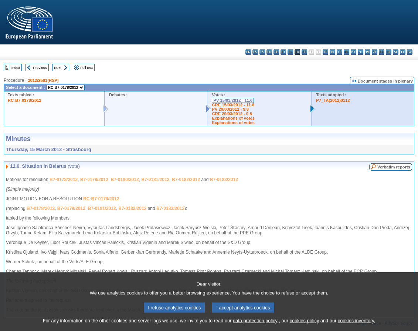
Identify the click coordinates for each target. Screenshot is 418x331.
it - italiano (325, 52)
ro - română (381, 52)
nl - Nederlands (360, 52)
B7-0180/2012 (125, 179)
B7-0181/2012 (155, 179)
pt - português (374, 52)
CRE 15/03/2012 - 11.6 (233, 105)
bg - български (248, 52)
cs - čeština (262, 52)
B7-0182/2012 (186, 179)
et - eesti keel (283, 52)
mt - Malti (353, 52)
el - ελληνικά (290, 52)
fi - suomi (402, 52)
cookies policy (304, 325)
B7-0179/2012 (94, 179)
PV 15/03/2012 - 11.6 (232, 100)
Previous (40, 68)
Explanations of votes (233, 118)
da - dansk (269, 52)
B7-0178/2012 (64, 179)
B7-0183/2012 (224, 179)
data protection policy (255, 325)
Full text (86, 68)
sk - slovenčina (388, 52)
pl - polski (367, 52)
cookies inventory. (356, 325)
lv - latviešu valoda (332, 52)
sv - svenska (409, 52)
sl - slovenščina (395, 52)
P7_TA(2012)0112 (333, 100)
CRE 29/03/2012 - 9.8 (232, 113)
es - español (255, 52)
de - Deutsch (276, 52)
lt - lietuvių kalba (339, 52)
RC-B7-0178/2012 (24, 100)
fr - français (304, 52)
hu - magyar (346, 52)
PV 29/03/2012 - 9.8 (230, 109)
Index (15, 68)
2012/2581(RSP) (43, 80)
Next (57, 68)
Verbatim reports (393, 167)
